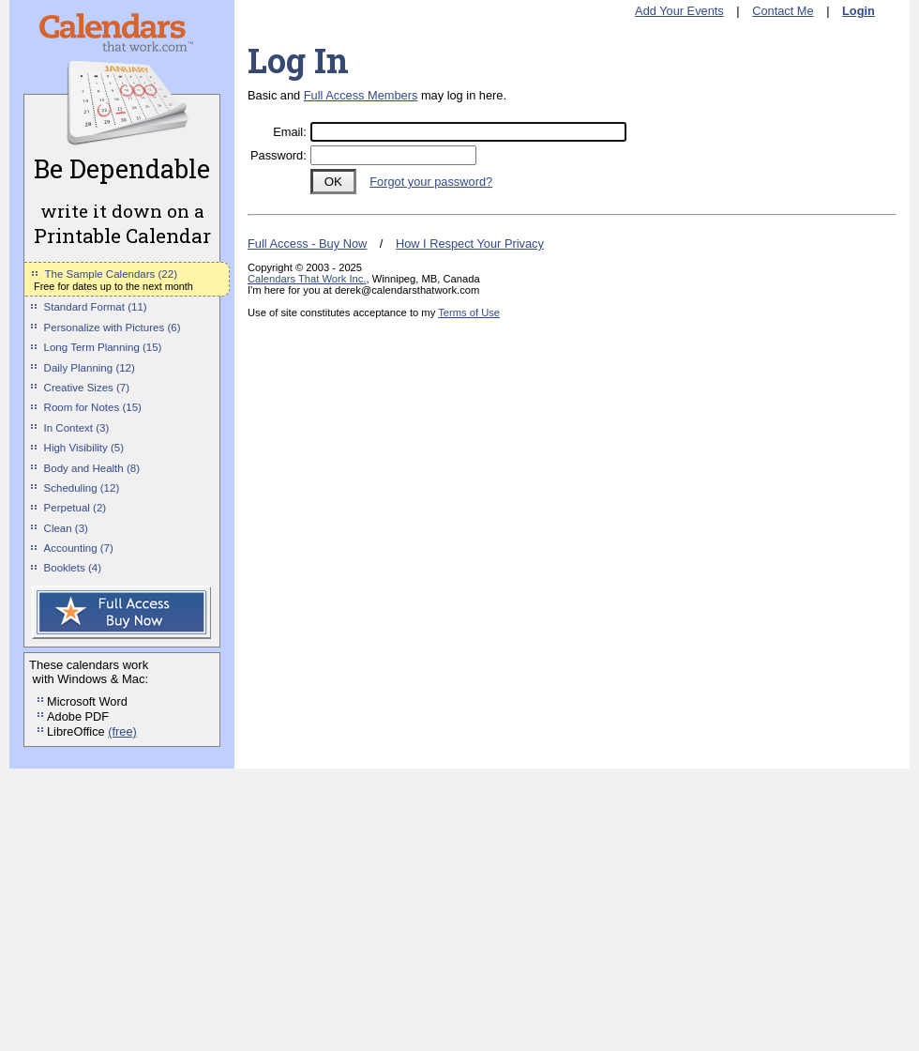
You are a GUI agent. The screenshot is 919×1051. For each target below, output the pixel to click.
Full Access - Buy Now (307, 243)
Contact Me (782, 11)
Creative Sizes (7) (87, 387)
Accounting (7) (78, 548)
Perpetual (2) (75, 507)
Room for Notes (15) (93, 407)
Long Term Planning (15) (103, 347)
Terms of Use (469, 312)
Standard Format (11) (95, 306)
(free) (122, 731)
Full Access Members (361, 95)
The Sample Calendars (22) (111, 274)
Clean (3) (66, 528)
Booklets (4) (72, 567)
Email (288, 132)
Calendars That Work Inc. (307, 278)
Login (858, 11)
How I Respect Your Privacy (470, 243)
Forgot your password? (430, 182)
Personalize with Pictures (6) (112, 327)
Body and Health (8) (92, 468)
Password (276, 155)
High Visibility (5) (84, 447)
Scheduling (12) (82, 488)
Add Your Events (679, 11)
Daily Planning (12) (89, 367)
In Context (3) (77, 428)
